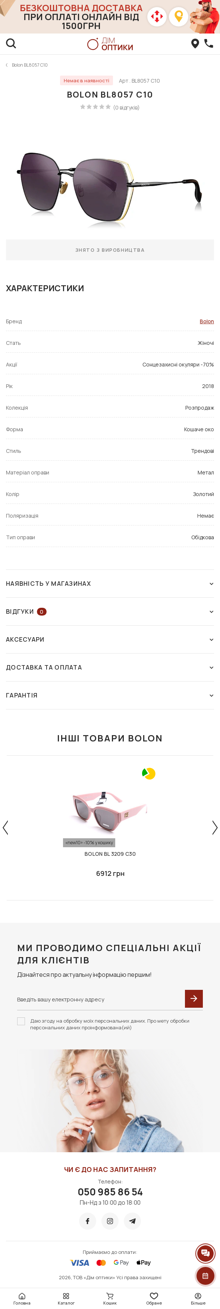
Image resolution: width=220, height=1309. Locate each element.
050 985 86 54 (110, 1191)
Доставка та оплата (110, 667)
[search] (11, 44)
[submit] (194, 999)
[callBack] (209, 44)
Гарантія (110, 695)
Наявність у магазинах (110, 583)
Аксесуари (110, 639)
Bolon (207, 321)
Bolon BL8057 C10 (30, 65)
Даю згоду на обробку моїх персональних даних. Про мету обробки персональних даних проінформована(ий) (109, 1024)
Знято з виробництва (110, 250)
